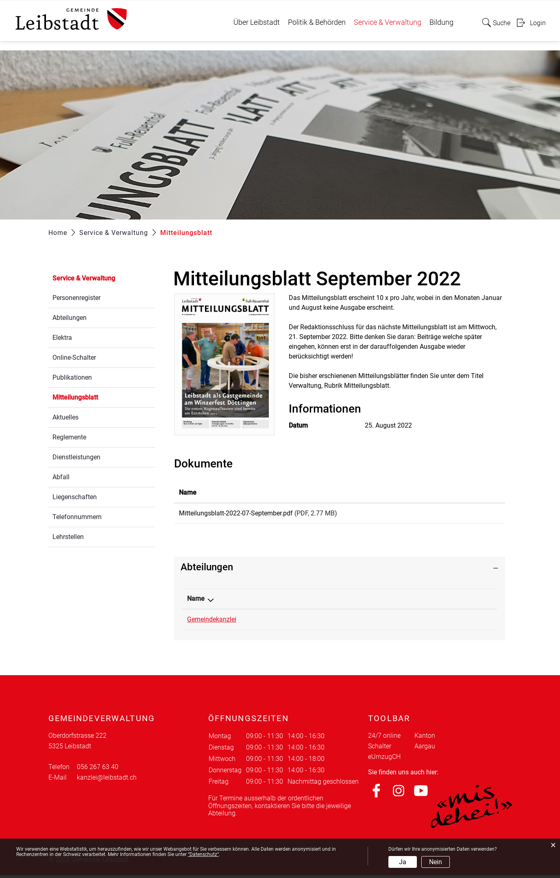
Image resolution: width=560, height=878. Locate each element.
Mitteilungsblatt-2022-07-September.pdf (236, 513)
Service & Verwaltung (387, 22)
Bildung (441, 22)
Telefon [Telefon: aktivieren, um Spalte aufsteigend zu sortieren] (302, 601)
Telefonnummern (77, 517)
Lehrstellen (68, 537)
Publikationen (72, 377)
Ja (402, 862)
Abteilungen (69, 318)
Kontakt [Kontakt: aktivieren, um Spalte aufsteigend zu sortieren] (391, 601)
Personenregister (76, 298)
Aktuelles (65, 417)
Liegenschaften (74, 497)
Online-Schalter (74, 357)
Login (538, 23)
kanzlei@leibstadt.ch (410, 622)
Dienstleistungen (76, 457)
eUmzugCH (384, 759)
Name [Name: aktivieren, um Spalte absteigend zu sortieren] (196, 601)
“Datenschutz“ (203, 854)
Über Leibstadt (256, 22)
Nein (435, 862)
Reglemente (69, 437)
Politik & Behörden (317, 22)
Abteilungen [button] (207, 570)
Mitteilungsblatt (94, 396)
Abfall (61, 477)
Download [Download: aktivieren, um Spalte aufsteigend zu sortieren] (457, 492)
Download (471, 514)
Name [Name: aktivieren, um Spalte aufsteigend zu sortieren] (187, 492)
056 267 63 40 (311, 622)
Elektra (62, 337)
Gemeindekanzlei (211, 622)
